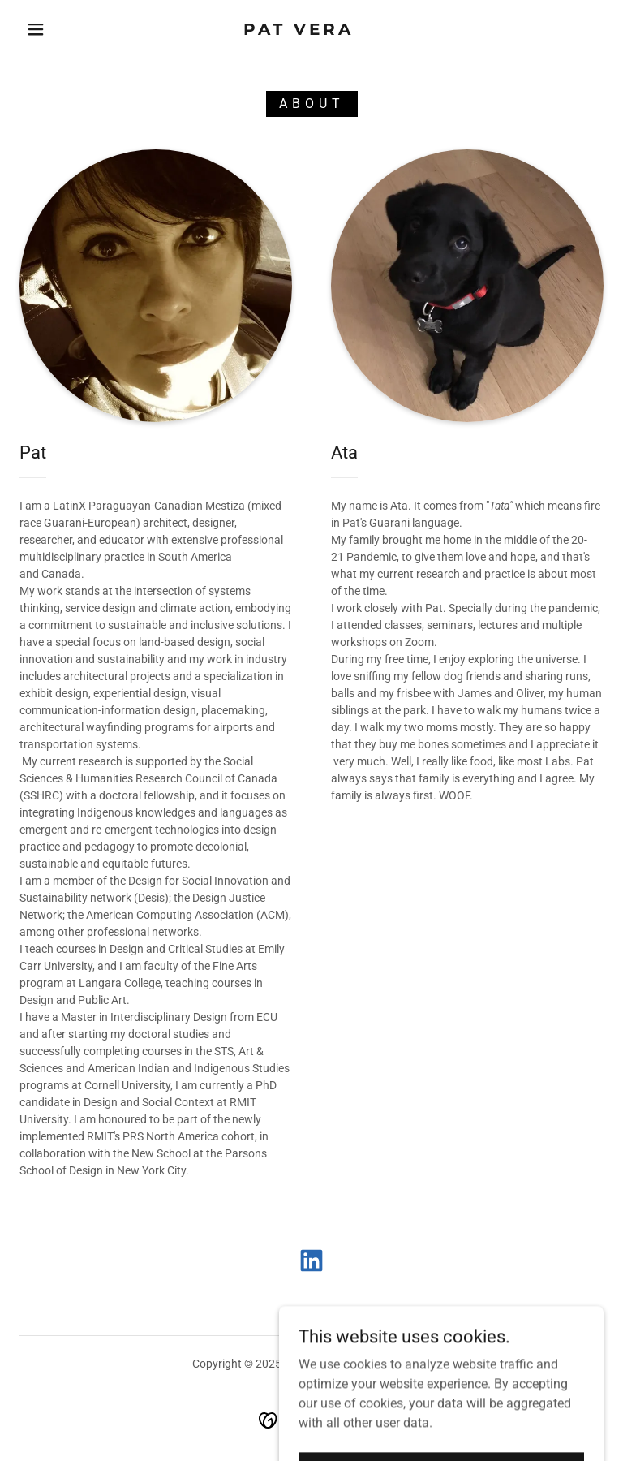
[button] (35, 29)
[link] (298, 30)
